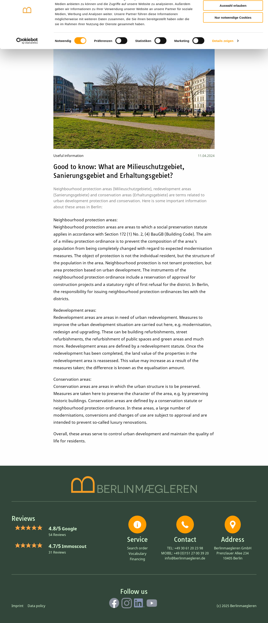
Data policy (36, 605)
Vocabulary (137, 553)
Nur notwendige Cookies (233, 34)
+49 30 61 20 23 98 (188, 548)
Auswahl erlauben (233, 22)
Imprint (17, 605)
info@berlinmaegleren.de (185, 558)
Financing (137, 559)
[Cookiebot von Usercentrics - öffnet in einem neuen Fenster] (27, 57)
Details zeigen (222, 57)
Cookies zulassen (233, 10)
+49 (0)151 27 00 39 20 (191, 553)
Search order (137, 548)
